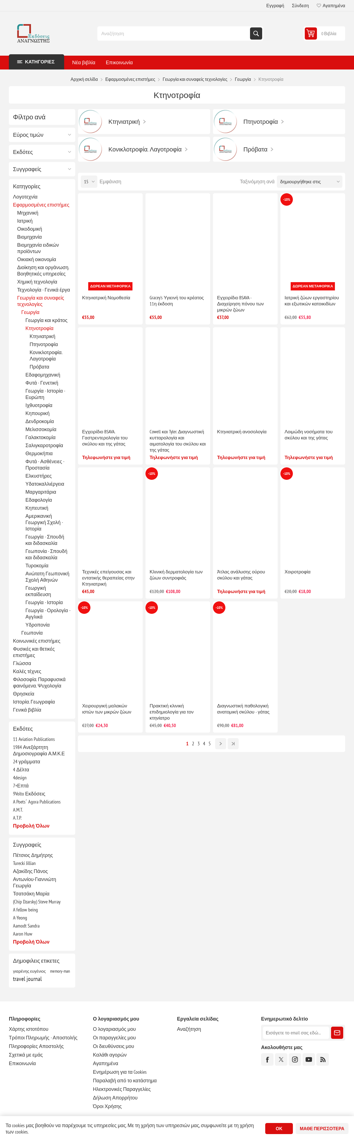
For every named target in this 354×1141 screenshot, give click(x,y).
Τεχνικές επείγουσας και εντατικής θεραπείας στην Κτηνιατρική (108, 578)
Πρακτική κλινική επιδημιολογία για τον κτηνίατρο (172, 712)
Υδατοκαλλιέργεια (44, 484)
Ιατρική (25, 221)
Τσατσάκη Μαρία (31, 893)
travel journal (27, 979)
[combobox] (174, 33)
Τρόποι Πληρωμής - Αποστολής (43, 1037)
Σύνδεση (300, 5)
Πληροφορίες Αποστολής (36, 1046)
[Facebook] (267, 1059)
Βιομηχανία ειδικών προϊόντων (38, 248)
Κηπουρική (37, 413)
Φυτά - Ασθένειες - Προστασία (44, 464)
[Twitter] (281, 1059)
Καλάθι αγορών (110, 1055)
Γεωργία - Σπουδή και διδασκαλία (44, 540)
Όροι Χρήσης (107, 1106)
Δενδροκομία (39, 421)
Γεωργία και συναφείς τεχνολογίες (40, 301)
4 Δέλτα (21, 769)
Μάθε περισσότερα (322, 1128)
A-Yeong (20, 918)
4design (20, 777)
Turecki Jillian (24, 863)
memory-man (60, 971)
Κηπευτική (36, 508)
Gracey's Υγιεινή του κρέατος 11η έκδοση (177, 301)
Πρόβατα (39, 367)
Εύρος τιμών (28, 134)
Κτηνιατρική (42, 336)
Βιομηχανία (29, 237)
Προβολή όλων (31, 826)
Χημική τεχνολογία (37, 282)
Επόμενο (220, 743)
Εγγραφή (275, 5)
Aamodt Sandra (26, 926)
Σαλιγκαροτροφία (44, 445)
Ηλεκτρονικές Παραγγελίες (122, 1089)
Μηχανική (27, 213)
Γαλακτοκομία (40, 437)
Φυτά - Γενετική (41, 383)
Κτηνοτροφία (39, 328)
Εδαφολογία (38, 500)
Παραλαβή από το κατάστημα (125, 1080)
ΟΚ (279, 1128)
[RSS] (322, 1059)
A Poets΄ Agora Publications (37, 802)
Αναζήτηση (256, 33)
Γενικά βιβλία (27, 710)
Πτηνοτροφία (44, 344)
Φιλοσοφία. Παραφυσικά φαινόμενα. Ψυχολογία (39, 682)
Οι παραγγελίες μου (114, 1037)
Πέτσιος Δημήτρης (33, 855)
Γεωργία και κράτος (46, 320)
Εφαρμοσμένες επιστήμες (41, 205)
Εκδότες (23, 152)
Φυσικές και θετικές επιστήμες (34, 652)
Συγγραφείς (27, 169)
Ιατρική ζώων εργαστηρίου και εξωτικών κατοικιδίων (312, 301)
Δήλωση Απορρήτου (115, 1097)
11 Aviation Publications (34, 739)
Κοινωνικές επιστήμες (36, 641)
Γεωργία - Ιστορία (44, 602)
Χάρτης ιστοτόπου (28, 1029)
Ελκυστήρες (38, 476)
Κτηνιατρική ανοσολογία (242, 432)
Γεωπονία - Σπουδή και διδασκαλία (46, 554)
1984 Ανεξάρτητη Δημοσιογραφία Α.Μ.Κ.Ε (39, 750)
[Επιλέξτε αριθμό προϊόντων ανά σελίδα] (89, 182)
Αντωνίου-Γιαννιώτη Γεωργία (34, 882)
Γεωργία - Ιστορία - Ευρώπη (45, 394)
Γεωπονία (32, 633)
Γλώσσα (22, 663)
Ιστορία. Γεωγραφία (34, 702)
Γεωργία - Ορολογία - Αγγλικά (47, 613)
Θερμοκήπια (39, 453)
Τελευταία (233, 743)
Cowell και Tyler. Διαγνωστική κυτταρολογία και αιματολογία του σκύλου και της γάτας (178, 441)
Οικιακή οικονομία (36, 259)
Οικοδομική (29, 229)
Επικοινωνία (22, 1063)
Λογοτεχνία (25, 197)
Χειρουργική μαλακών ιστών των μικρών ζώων (106, 709)
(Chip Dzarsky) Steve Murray (37, 901)
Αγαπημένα (105, 1063)
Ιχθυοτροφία (39, 405)
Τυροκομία (36, 565)
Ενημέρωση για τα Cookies (120, 1072)
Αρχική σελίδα (84, 79)
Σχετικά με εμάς (26, 1055)
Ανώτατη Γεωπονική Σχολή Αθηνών (47, 576)
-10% (286, 199)
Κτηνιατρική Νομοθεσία (106, 298)
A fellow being (25, 909)
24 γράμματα (26, 761)
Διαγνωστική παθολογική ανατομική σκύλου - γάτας (243, 709)
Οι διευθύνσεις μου (113, 1046)
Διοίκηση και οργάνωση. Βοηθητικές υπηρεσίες (43, 270)
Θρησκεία (23, 694)
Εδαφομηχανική (42, 375)
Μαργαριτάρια (40, 492)
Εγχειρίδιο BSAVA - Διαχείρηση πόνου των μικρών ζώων (240, 304)
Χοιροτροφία (298, 572)
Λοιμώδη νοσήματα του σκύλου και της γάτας (309, 435)
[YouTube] (309, 1059)
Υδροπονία (37, 625)
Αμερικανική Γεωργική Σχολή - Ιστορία (44, 522)
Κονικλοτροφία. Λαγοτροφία (46, 355)
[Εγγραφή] (296, 1033)
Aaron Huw (22, 934)
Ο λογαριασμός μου (114, 1029)
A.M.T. (18, 810)
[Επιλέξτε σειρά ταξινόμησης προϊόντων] (309, 182)
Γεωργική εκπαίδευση (38, 591)
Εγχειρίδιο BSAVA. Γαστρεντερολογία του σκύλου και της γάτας (104, 438)
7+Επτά (21, 785)
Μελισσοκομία (40, 429)
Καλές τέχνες (27, 671)
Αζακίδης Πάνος (30, 871)
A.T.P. (17, 818)
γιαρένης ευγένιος (29, 971)
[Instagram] (295, 1059)
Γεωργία (30, 312)
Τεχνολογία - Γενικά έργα (43, 290)
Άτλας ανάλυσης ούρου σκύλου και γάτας (241, 575)
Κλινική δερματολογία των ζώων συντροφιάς (176, 575)
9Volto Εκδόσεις (29, 793)
